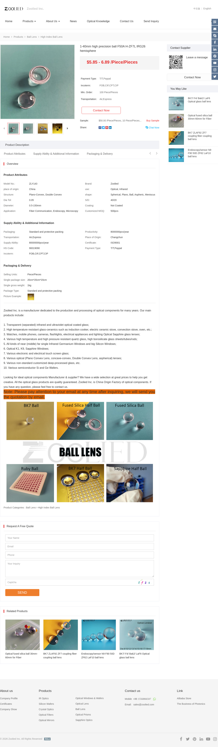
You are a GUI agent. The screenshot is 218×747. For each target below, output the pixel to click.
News (73, 21)
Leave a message (197, 57)
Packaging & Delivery (100, 153)
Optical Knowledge (98, 21)
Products (29, 21)
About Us (53, 21)
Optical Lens (82, 703)
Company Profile (9, 698)
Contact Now (192, 77)
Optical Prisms (83, 714)
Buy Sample (152, 120)
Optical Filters (46, 714)
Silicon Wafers (46, 703)
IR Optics (44, 698)
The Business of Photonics (191, 703)
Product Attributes (14, 153)
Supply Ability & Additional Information (56, 153)
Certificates (6, 703)
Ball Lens (32, 36)
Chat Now (152, 127)
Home (8, 21)
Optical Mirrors (46, 720)
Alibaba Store (184, 698)
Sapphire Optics (83, 720)
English (207, 8)
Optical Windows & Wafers (89, 698)
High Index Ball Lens (52, 36)
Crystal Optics (46, 709)
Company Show (8, 709)
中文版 (196, 8)
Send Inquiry (151, 21)
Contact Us (126, 21)
